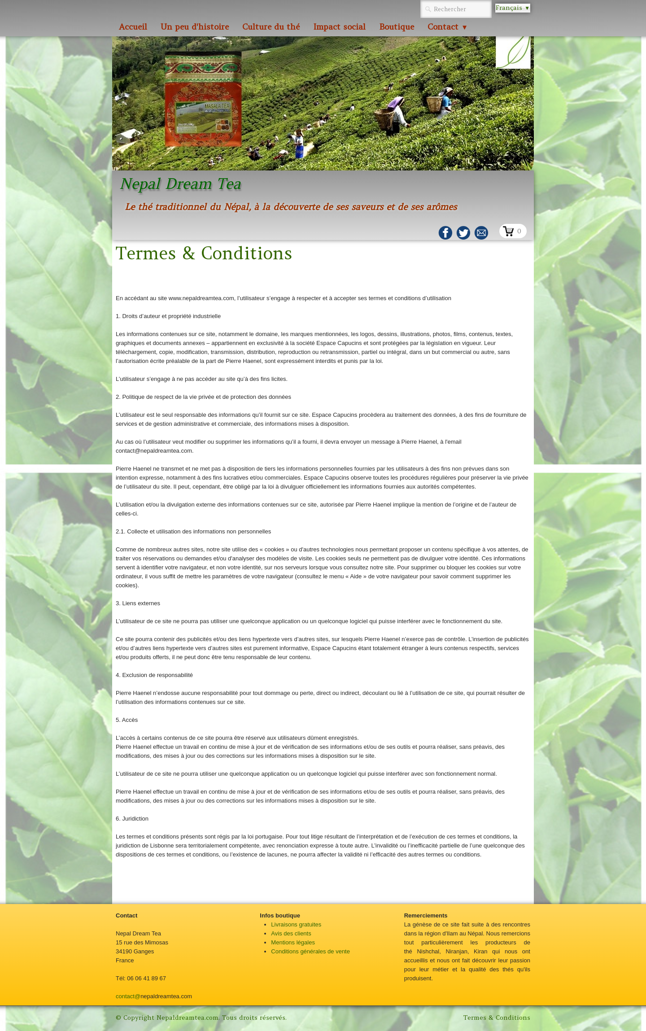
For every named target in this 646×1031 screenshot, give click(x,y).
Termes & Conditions (496, 1018)
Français (513, 8)
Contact (448, 27)
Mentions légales (293, 942)
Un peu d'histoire (195, 27)
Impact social (339, 27)
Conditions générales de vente (310, 951)
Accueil (133, 27)
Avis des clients (291, 933)
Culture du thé (271, 27)
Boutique (396, 27)
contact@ (128, 996)
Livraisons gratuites (296, 924)
